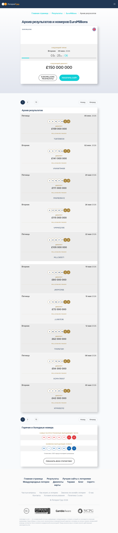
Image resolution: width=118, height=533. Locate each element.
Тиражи (71, 482)
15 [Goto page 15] (36, 419)
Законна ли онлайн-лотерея (73, 493)
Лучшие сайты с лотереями (76, 478)
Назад (82, 102)
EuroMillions (71, 13)
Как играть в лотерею (49, 493)
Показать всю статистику (59, 461)
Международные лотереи (36, 482)
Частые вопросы (29, 493)
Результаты (57, 13)
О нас (91, 493)
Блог (80, 482)
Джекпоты (58, 482)
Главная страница (40, 13)
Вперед (93, 102)
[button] (114, 4)
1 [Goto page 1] (22, 102)
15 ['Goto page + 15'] (36, 102)
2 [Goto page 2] (27, 102)
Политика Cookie (75, 495)
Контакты (37, 495)
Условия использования (54, 495)
